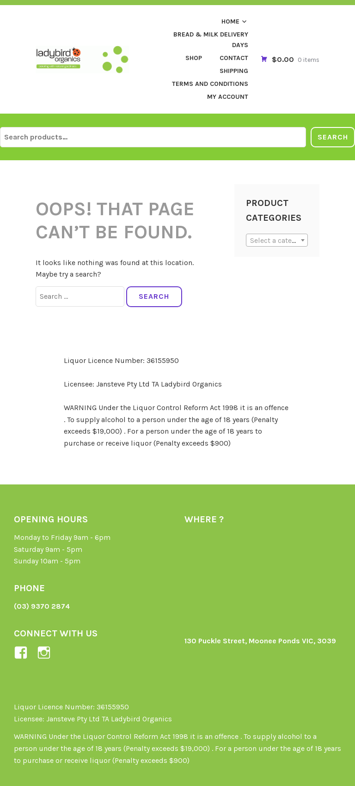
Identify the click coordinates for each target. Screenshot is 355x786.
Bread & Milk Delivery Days (210, 39)
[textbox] (276, 240)
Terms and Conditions (210, 84)
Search (333, 137)
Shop (193, 58)
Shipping (234, 71)
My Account (227, 97)
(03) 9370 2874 (42, 606)
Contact (234, 58)
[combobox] (276, 240)
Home (230, 21)
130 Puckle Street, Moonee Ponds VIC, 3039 (260, 640)
